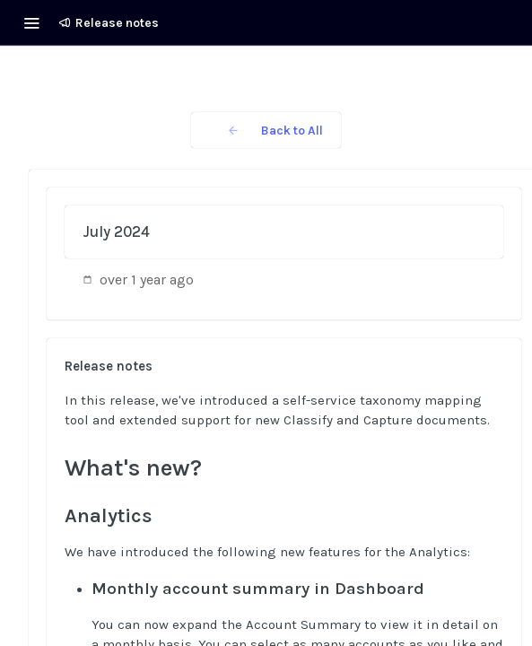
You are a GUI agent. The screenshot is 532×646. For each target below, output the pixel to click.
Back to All (266, 130)
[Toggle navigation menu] (31, 22)
